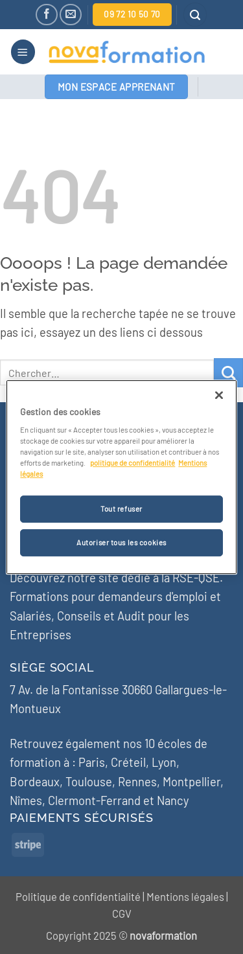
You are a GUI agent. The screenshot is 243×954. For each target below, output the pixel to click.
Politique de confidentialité (78, 896)
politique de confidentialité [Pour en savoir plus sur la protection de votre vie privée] (132, 463)
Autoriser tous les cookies (121, 542)
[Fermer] (219, 395)
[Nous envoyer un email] (70, 14)
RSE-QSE (196, 578)
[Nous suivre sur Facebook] (46, 14)
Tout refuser (121, 509)
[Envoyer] (228, 372)
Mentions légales (185, 896)
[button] (195, 15)
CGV (122, 913)
